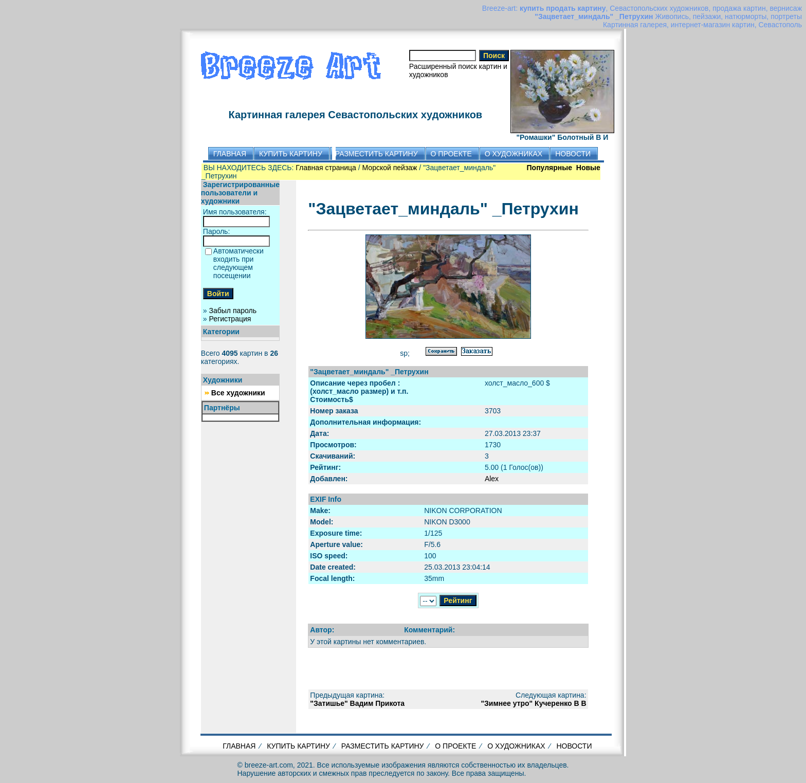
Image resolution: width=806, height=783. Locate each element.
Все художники (238, 393)
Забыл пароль (233, 310)
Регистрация (230, 319)
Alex (492, 479)
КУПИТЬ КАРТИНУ (298, 746)
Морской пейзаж (389, 167)
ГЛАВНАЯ (239, 746)
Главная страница (326, 167)
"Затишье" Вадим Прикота (357, 703)
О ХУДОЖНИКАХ (516, 746)
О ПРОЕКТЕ (455, 746)
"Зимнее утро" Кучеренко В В (533, 703)
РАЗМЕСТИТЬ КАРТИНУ (382, 746)
